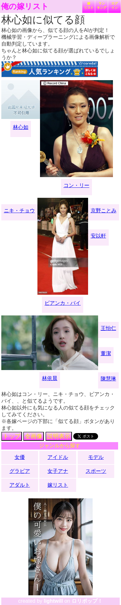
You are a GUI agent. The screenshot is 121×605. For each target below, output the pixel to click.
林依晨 (49, 378)
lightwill (53, 601)
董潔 (106, 353)
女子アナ (57, 471)
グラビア (19, 471)
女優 (20, 457)
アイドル (57, 457)
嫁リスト (89, 5)
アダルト (19, 485)
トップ (11, 436)
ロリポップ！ (87, 601)
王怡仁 (108, 328)
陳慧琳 (108, 378)
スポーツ (96, 471)
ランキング (101, 5)
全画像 (33, 436)
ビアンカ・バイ (63, 303)
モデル (96, 457)
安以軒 (98, 236)
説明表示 (58, 436)
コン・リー (76, 185)
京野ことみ (103, 210)
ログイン (114, 5)
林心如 (20, 127)
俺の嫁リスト (25, 6)
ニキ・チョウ (19, 210)
